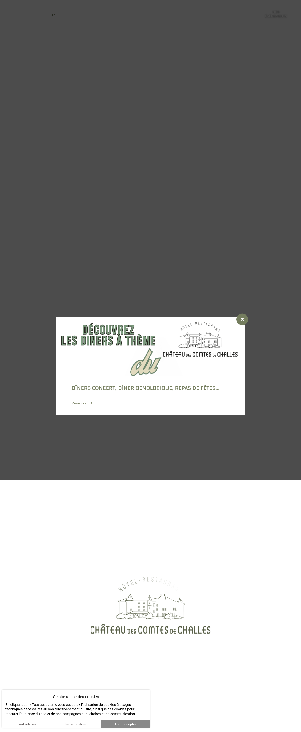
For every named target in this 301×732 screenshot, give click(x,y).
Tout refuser (26, 724)
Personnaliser (76, 724)
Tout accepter (125, 724)
